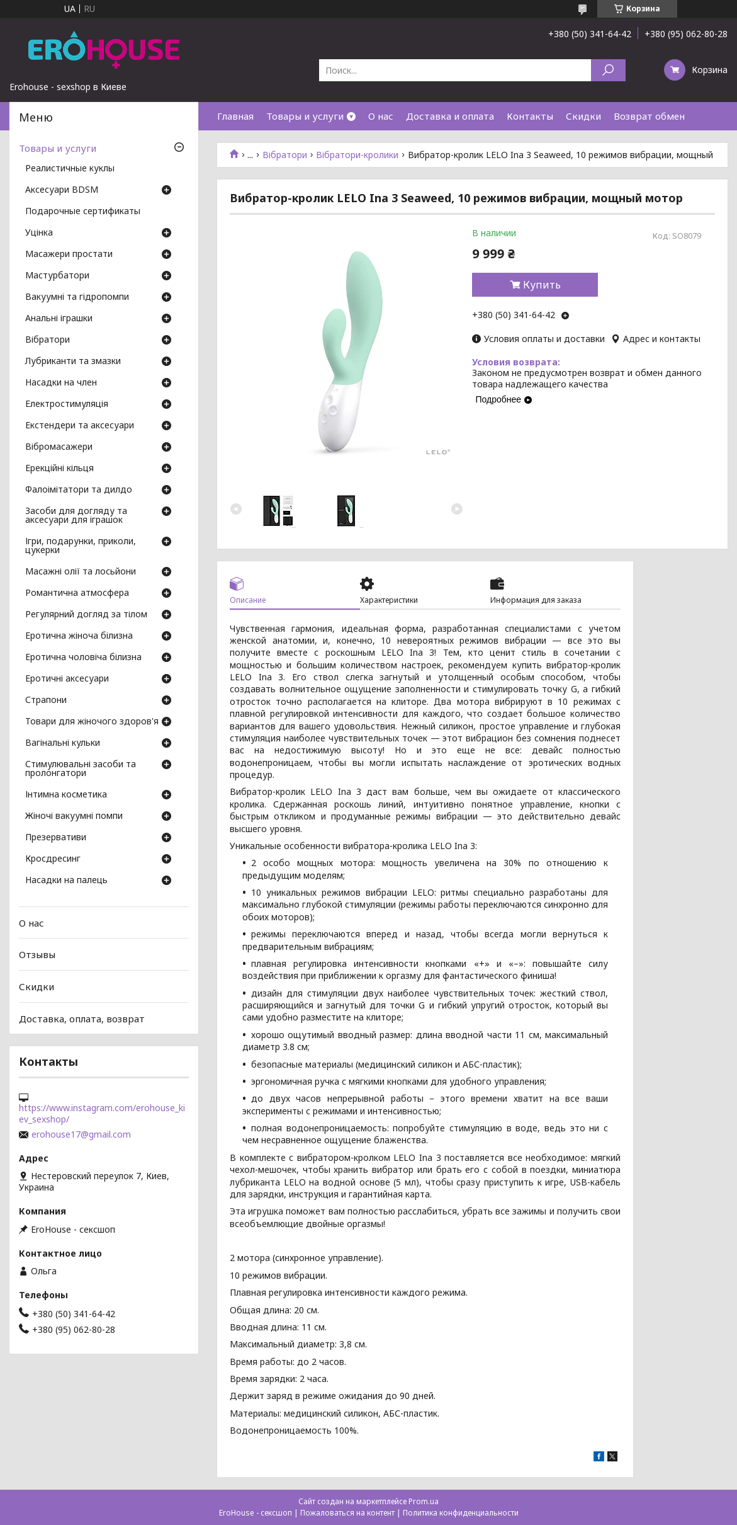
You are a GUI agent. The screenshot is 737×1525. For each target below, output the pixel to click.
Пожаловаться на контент (347, 1512)
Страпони (46, 700)
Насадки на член (61, 383)
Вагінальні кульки (62, 743)
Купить (542, 285)
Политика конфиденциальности (461, 1512)
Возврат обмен (649, 116)
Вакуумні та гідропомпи (77, 297)
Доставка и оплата (450, 116)
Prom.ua (423, 1501)
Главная (235, 116)
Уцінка (39, 233)
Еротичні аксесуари (67, 679)
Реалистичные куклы (70, 169)
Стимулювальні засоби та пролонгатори (80, 769)
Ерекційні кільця (59, 469)
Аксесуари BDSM (61, 190)
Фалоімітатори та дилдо (78, 490)
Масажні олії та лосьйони (80, 572)
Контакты (530, 116)
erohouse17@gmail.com (81, 1134)
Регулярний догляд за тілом (86, 615)
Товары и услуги (305, 116)
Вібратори (284, 155)
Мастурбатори (57, 276)
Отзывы (37, 954)
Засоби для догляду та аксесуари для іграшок (76, 515)
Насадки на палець (66, 881)
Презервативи (55, 838)
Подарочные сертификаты (82, 212)
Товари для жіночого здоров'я (92, 722)
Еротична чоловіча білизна (83, 658)
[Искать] (608, 70)
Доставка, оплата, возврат (82, 1018)
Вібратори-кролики (357, 155)
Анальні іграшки (59, 319)
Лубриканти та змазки (73, 362)
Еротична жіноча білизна (79, 636)
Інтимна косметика (66, 795)
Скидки (583, 116)
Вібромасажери (59, 447)
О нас (380, 116)
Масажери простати (69, 254)
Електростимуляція (66, 404)
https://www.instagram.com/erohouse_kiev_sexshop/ (102, 1113)
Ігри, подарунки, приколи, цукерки (80, 546)
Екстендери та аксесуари (79, 426)
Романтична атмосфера (77, 593)
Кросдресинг (53, 859)
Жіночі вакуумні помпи (74, 816)
